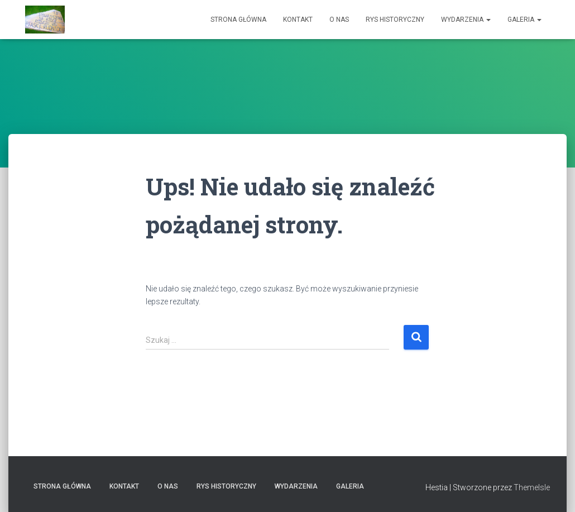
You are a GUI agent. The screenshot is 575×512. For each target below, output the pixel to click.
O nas (339, 19)
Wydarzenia (466, 19)
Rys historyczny (395, 19)
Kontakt (298, 19)
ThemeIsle (532, 487)
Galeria (524, 19)
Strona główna (238, 19)
